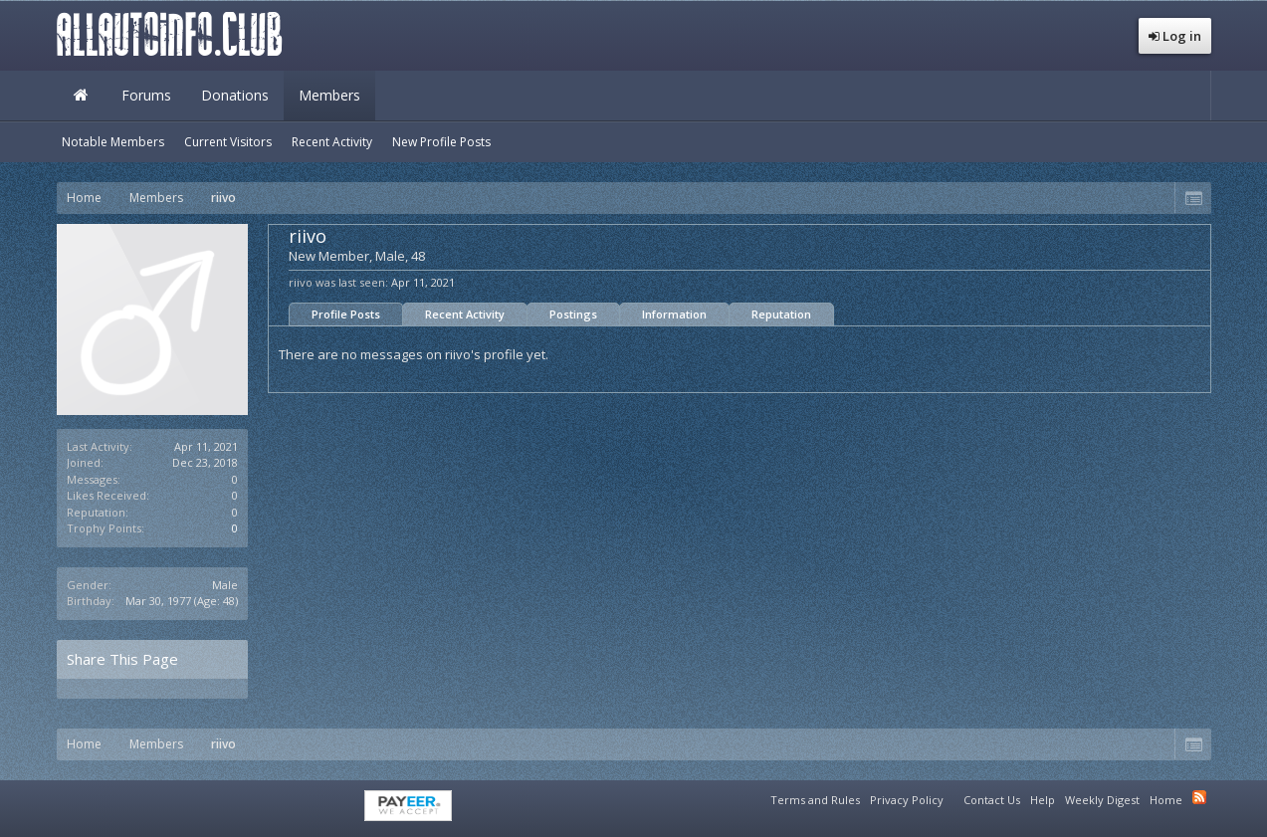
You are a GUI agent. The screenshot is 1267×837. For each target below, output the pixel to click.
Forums (146, 95)
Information (674, 314)
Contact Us (991, 799)
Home (81, 95)
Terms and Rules (815, 799)
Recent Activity (465, 314)
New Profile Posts (441, 141)
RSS (1199, 797)
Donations (235, 95)
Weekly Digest (1102, 799)
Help (1042, 799)
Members (329, 95)
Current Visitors (228, 141)
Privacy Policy (907, 799)
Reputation (781, 314)
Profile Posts (346, 314)
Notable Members (113, 141)
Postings (573, 314)
